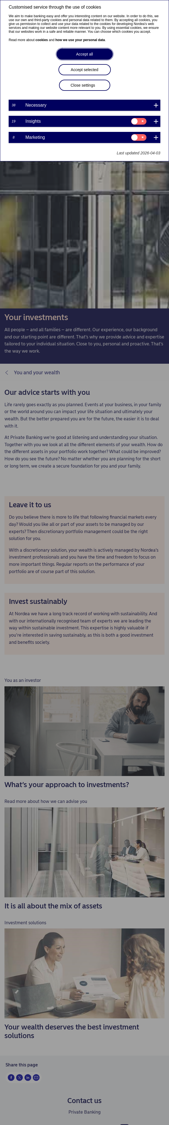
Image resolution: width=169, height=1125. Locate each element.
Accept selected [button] (84, 69)
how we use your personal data (80, 40)
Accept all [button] (84, 54)
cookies (41, 40)
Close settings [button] (83, 85)
